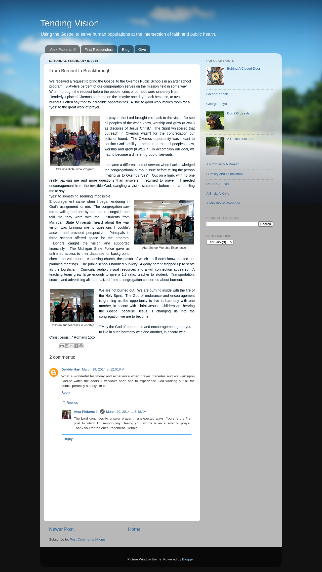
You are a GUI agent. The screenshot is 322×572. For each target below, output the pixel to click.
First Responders (99, 49)
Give (142, 49)
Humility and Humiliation (224, 174)
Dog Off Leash (238, 113)
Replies (72, 402)
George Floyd (216, 104)
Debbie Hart (70, 369)
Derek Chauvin (217, 184)
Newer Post (61, 529)
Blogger (188, 559)
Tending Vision (69, 23)
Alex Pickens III (63, 49)
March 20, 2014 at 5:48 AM (126, 412)
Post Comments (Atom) (87, 539)
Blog (126, 49)
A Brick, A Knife (217, 193)
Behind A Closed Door (243, 68)
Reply (65, 392)
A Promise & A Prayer (222, 164)
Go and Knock (217, 94)
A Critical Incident (240, 139)
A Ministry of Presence (223, 203)
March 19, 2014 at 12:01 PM (103, 369)
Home (134, 529)
